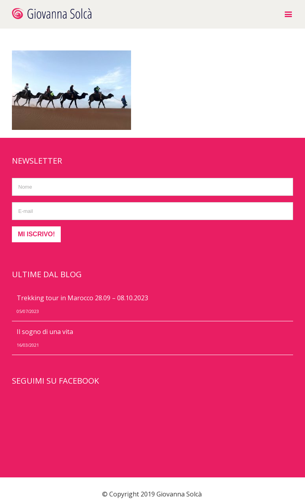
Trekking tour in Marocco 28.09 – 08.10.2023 (82, 298)
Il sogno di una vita (45, 331)
